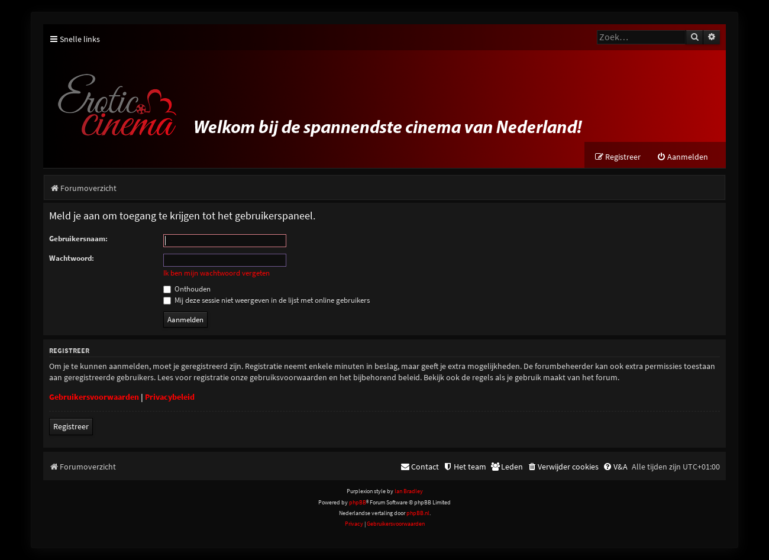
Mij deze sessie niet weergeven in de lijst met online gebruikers (266, 300)
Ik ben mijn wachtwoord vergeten (216, 273)
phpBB (357, 502)
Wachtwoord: (71, 258)
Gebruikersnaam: (78, 239)
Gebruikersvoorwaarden (94, 396)
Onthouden (187, 289)
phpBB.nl (417, 513)
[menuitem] (682, 157)
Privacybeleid (170, 396)
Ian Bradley (409, 491)
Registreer (71, 426)
